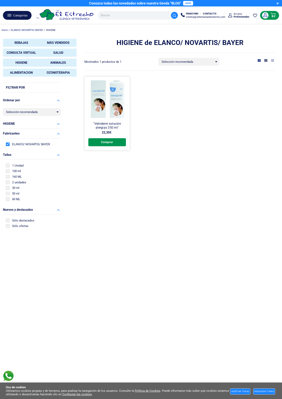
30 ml (15, 188)
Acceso (241, 15)
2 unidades (19, 182)
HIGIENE (9, 124)
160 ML (17, 176)
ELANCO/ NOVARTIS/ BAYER (31, 144)
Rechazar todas (264, 391)
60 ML (16, 199)
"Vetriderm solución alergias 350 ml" (107, 126)
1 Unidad (18, 165)
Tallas (7, 155)
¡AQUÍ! (188, 3)
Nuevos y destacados (18, 210)
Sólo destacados (23, 220)
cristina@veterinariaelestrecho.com (205, 16)
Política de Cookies (147, 391)
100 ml (16, 171)
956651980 (192, 13)
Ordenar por (11, 100)
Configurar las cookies (77, 394)
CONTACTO (209, 13)
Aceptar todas (240, 391)
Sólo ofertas (20, 226)
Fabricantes (11, 133)
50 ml (15, 193)
